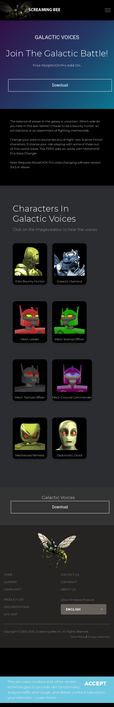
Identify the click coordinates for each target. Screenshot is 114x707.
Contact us (70, 574)
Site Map (10, 614)
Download (60, 85)
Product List (14, 599)
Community (13, 589)
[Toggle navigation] (107, 10)
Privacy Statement (99, 636)
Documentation (16, 607)
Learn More (45, 697)
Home (8, 574)
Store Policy (78, 636)
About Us (68, 589)
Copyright (69, 582)
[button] (83, 609)
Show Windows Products (77, 600)
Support (10, 582)
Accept (95, 683)
